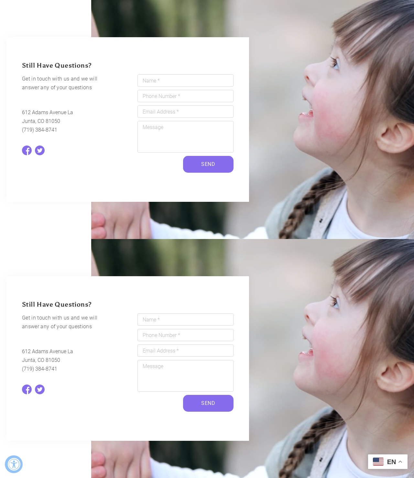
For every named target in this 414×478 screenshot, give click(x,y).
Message (153, 127)
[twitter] (40, 150)
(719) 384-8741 (39, 130)
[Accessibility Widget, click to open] (14, 464)
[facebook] (27, 150)
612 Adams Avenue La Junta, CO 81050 (47, 116)
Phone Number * (161, 96)
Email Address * (161, 112)
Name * (151, 81)
